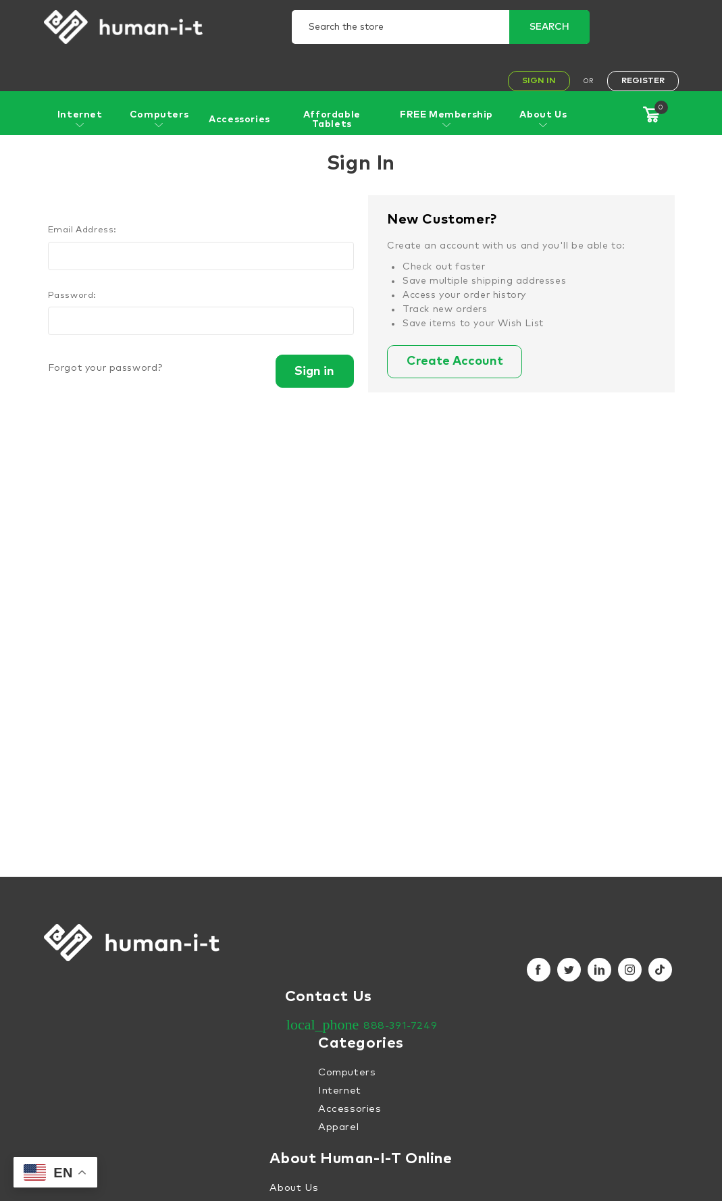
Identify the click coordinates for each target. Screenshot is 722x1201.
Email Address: (82, 230)
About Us (543, 119)
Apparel (338, 1127)
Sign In (539, 81)
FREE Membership (446, 119)
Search (549, 27)
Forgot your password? (105, 368)
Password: (72, 295)
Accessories (239, 119)
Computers (159, 119)
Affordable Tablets (332, 119)
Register (643, 81)
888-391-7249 (400, 1026)
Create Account (456, 362)
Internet (80, 119)
